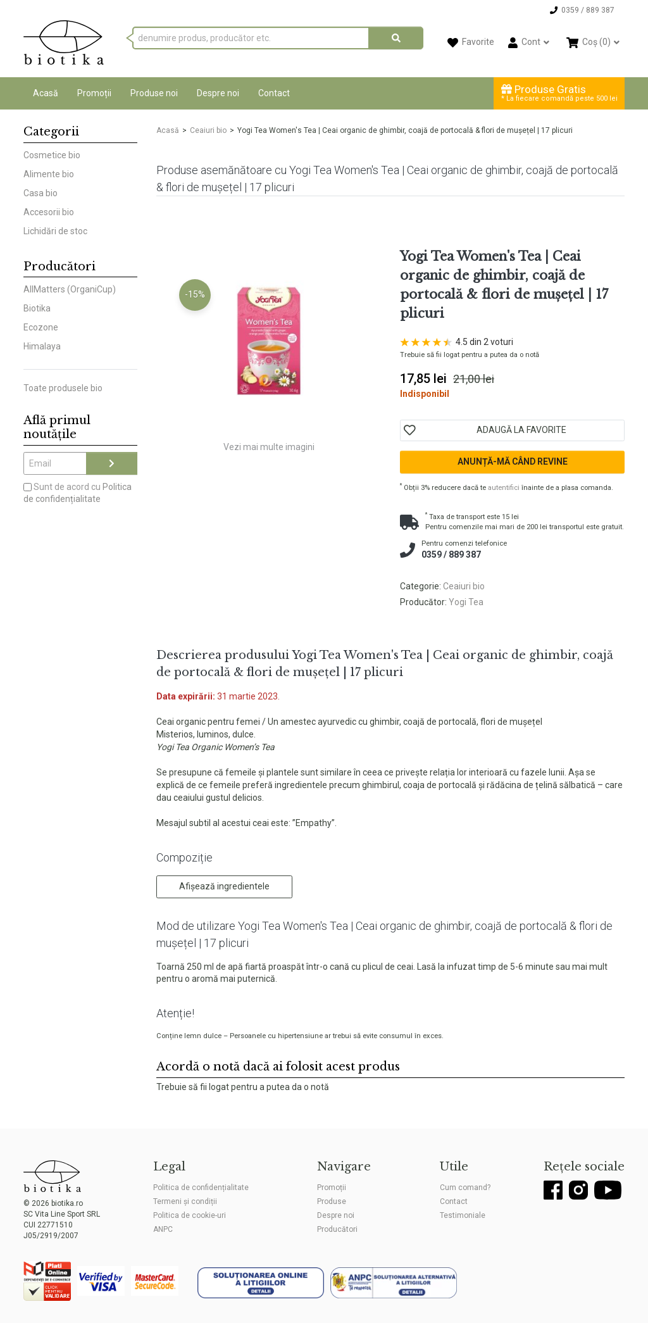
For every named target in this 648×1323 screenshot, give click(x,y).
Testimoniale (462, 1215)
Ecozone (40, 327)
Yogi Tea (466, 602)
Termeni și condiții (185, 1201)
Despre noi (218, 93)
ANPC (163, 1229)
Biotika (37, 308)
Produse (331, 1201)
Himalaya (42, 346)
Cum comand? (465, 1187)
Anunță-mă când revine (513, 461)
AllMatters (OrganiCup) (69, 289)
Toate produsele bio (63, 388)
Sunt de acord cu (77, 493)
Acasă (45, 93)
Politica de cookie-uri (189, 1215)
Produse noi (154, 93)
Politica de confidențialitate (201, 1187)
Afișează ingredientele (224, 886)
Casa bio (40, 193)
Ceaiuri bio (208, 130)
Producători (337, 1229)
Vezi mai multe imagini (269, 447)
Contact (274, 93)
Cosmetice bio (51, 155)
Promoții (94, 93)
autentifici (504, 488)
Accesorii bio (48, 212)
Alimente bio (48, 174)
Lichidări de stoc (55, 231)
